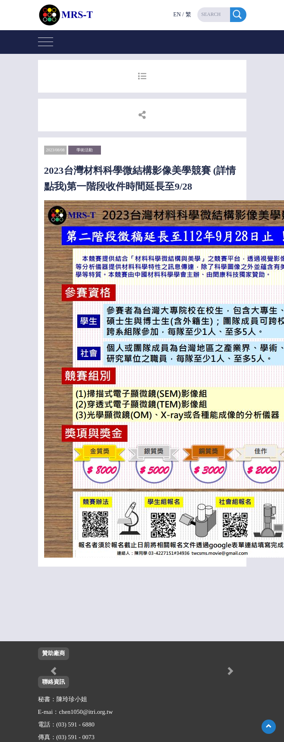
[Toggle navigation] (45, 42)
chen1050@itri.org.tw (86, 712)
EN (177, 14)
